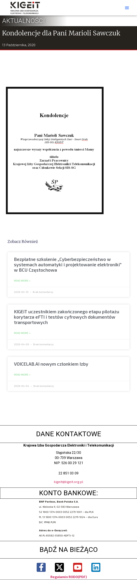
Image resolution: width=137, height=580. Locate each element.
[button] (127, 8)
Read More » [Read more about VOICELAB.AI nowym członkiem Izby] (22, 375)
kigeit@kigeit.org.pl (68, 482)
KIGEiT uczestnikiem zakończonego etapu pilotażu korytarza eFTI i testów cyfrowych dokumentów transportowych (66, 317)
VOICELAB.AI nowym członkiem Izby (51, 363)
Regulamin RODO (64, 577)
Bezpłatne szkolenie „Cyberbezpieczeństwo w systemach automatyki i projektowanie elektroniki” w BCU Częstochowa (68, 264)
